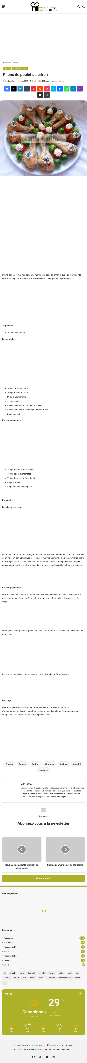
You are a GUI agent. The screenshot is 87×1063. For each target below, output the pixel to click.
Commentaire (43, 878)
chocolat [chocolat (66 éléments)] (42, 973)
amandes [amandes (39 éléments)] (13, 973)
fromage (50, 764)
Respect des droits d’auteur (25, 1050)
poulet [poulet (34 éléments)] (16, 978)
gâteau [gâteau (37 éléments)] (61, 973)
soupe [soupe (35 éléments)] (32, 978)
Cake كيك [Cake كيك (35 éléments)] (31, 973)
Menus (15, 62)
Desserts (7, 960)
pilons (64, 764)
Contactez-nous (67, 1050)
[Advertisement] (43, 35)
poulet (77, 764)
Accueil (7, 62)
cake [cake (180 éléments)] (22, 973)
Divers (6, 965)
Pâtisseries (8, 938)
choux (23, 764)
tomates (44, 770)
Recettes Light (10, 947)
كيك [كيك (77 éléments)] (5, 983)
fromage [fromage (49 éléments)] (52, 973)
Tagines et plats (20, 68)
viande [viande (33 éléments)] (77, 978)
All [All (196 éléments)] (5, 973)
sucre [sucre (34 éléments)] (41, 978)
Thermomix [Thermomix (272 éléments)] (51, 978)
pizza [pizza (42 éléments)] (77, 973)
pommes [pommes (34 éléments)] (7, 978)
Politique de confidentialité (48, 1050)
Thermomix (8, 942)
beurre (10, 764)
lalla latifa (10, 81)
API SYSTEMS (67, 1045)
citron (36, 764)
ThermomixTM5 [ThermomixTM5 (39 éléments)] (65, 978)
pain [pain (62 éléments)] (70, 973)
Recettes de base (11, 956)
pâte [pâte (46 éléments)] (24, 978)
